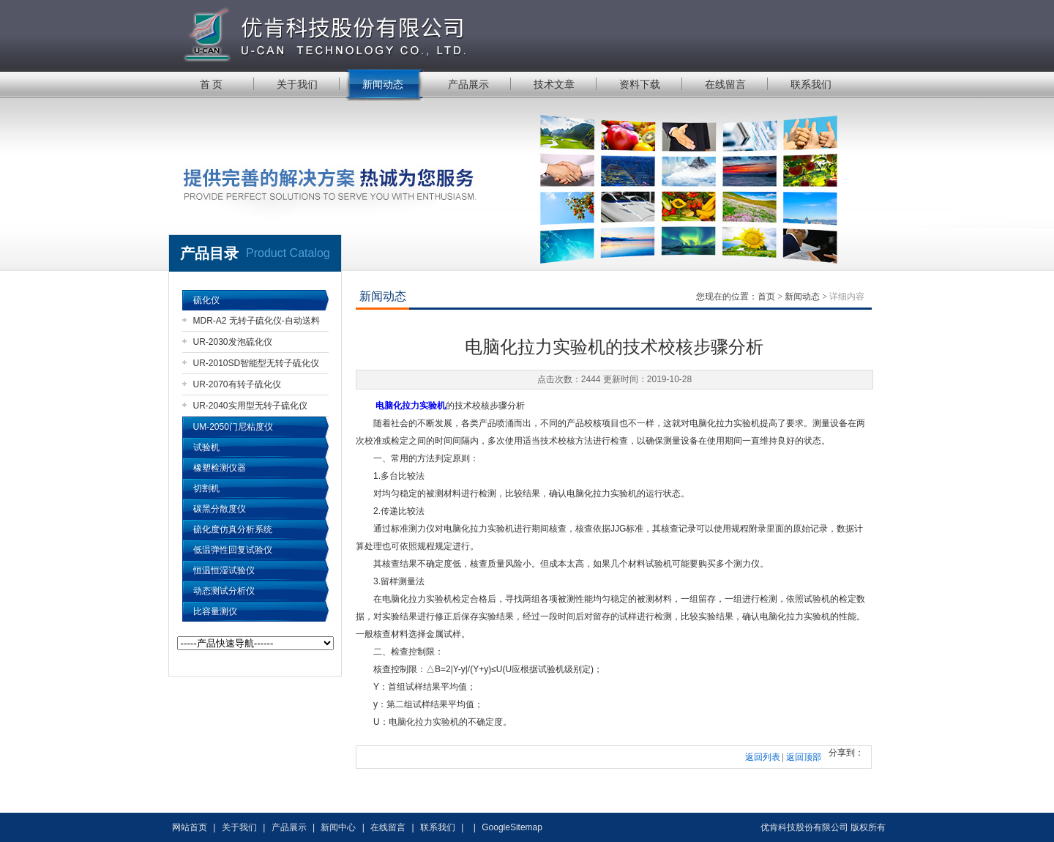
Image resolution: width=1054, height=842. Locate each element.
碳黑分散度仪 (219, 509)
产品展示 (468, 84)
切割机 (206, 488)
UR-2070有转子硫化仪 (237, 384)
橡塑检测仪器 (219, 468)
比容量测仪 (215, 611)
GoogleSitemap (512, 827)
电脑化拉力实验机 (410, 405)
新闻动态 (382, 84)
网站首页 (189, 827)
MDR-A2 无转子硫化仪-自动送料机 (256, 323)
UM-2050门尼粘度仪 (233, 427)
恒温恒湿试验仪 (224, 570)
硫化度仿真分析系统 (232, 529)
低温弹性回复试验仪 (232, 550)
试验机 (206, 447)
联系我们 (810, 84)
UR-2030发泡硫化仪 (232, 342)
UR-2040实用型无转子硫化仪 (250, 405)
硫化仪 (206, 300)
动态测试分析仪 (224, 591)
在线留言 (725, 84)
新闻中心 (338, 827)
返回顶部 (803, 757)
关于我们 (297, 84)
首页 (766, 296)
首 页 (211, 84)
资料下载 (639, 84)
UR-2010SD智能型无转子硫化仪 (256, 363)
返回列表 (762, 757)
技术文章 (554, 84)
